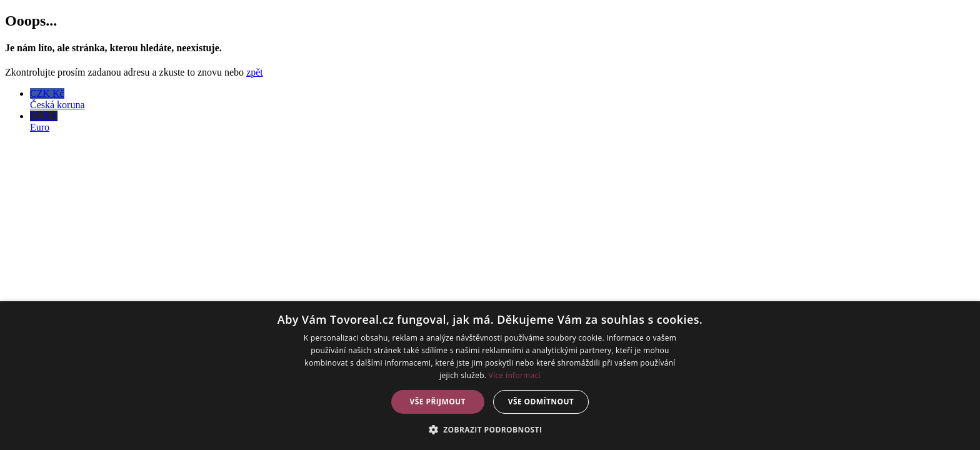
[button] (490, 429)
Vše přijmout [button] (438, 401)
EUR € (502, 122)
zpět (254, 72)
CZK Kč (502, 99)
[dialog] (490, 375)
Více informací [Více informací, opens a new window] (515, 375)
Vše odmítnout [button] (541, 401)
